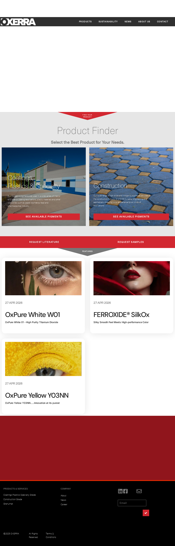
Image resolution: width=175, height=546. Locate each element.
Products (85, 21)
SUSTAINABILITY (108, 21)
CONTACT (162, 21)
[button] (5, 56)
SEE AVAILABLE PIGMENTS (44, 216)
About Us (144, 21)
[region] (87, 56)
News (128, 21)
